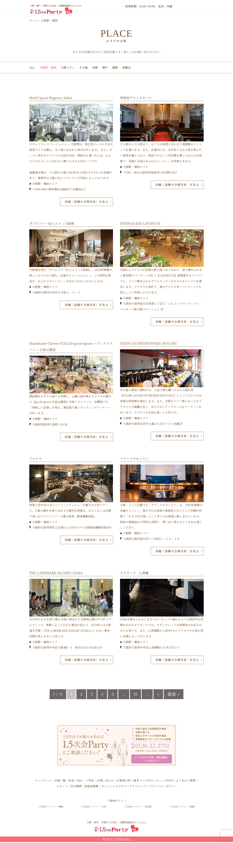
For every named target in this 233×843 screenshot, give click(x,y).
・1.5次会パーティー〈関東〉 (51, 807)
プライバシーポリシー (163, 787)
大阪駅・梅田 (47, 67)
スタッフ (61, 787)
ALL (32, 67)
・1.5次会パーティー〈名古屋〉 (138, 807)
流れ (80, 781)
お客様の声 (123, 781)
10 (136, 695)
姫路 (115, 67)
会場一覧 (60, 781)
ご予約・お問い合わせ (99, 781)
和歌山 (126, 67)
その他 (83, 67)
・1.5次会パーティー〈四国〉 (182, 807)
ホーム (33, 20)
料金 (71, 781)
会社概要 (76, 787)
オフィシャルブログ (114, 787)
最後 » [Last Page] (174, 695)
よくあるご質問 (186, 781)
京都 (95, 67)
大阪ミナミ (68, 67)
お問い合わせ (143, 52)
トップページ (43, 781)
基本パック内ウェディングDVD (153, 781)
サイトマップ (137, 787)
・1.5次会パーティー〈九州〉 (94, 807)
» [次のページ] (158, 695)
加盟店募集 (91, 787)
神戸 (105, 67)
